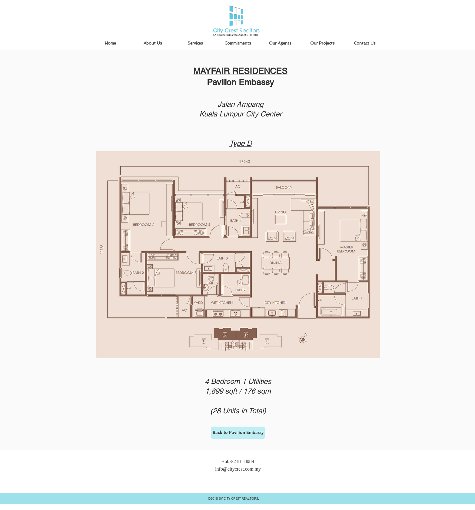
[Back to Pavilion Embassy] (238, 433)
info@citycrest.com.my (238, 468)
